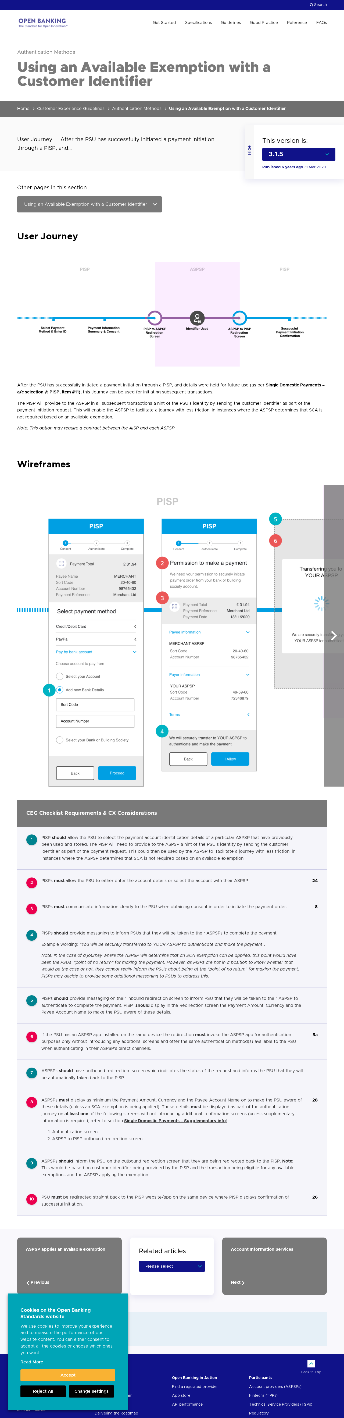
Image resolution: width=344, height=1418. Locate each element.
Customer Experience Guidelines (71, 108)
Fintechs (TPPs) (263, 1396)
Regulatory (259, 1413)
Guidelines (231, 23)
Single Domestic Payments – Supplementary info (175, 1121)
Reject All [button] (43, 1391)
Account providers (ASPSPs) (275, 1387)
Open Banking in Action (194, 1378)
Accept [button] (68, 1375)
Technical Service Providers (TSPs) (280, 1404)
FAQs (321, 23)
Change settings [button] (91, 1391)
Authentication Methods (137, 108)
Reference (297, 23)
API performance (187, 1404)
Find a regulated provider (195, 1387)
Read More (31, 1362)
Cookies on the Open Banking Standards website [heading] (55, 1313)
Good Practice (264, 23)
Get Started (164, 23)
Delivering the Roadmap (116, 1413)
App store (181, 1396)
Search (318, 5)
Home (23, 108)
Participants (260, 1378)
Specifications (198, 23)
